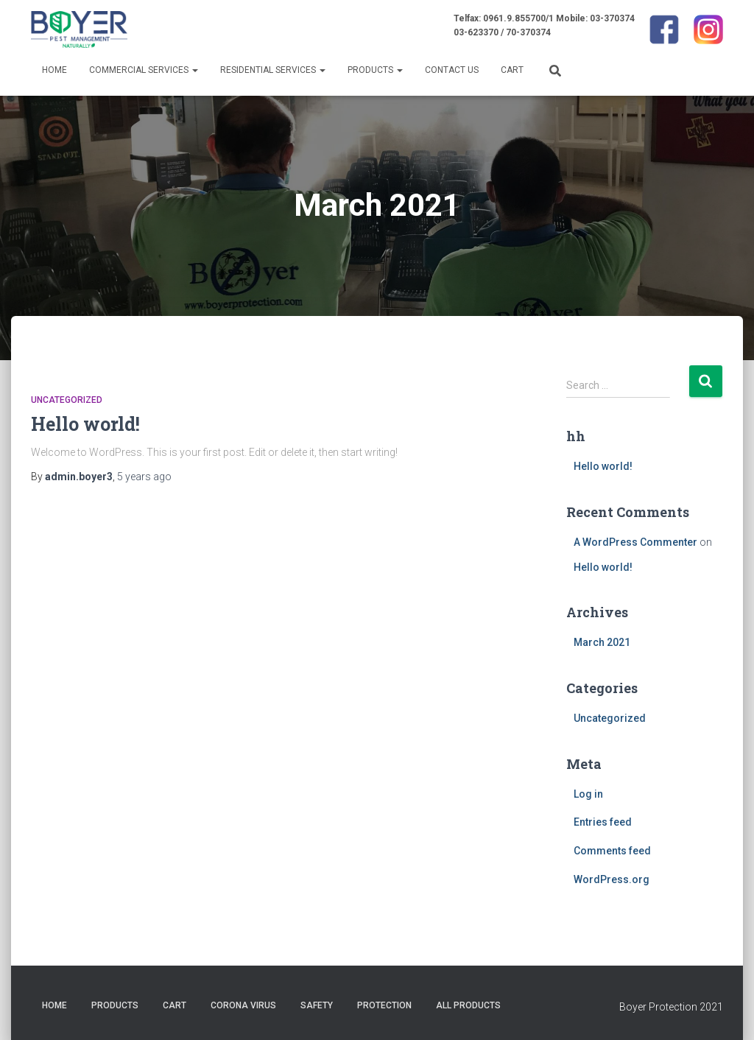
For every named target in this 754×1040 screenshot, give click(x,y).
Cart (512, 70)
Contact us (452, 70)
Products (375, 70)
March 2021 (602, 642)
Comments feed (612, 851)
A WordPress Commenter (635, 542)
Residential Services (272, 70)
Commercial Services (143, 70)
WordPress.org (611, 879)
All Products (468, 1005)
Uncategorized (66, 400)
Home (54, 70)
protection (384, 1005)
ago (144, 476)
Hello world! (85, 424)
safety (316, 1005)
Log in (588, 794)
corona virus (243, 1005)
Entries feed (603, 822)
